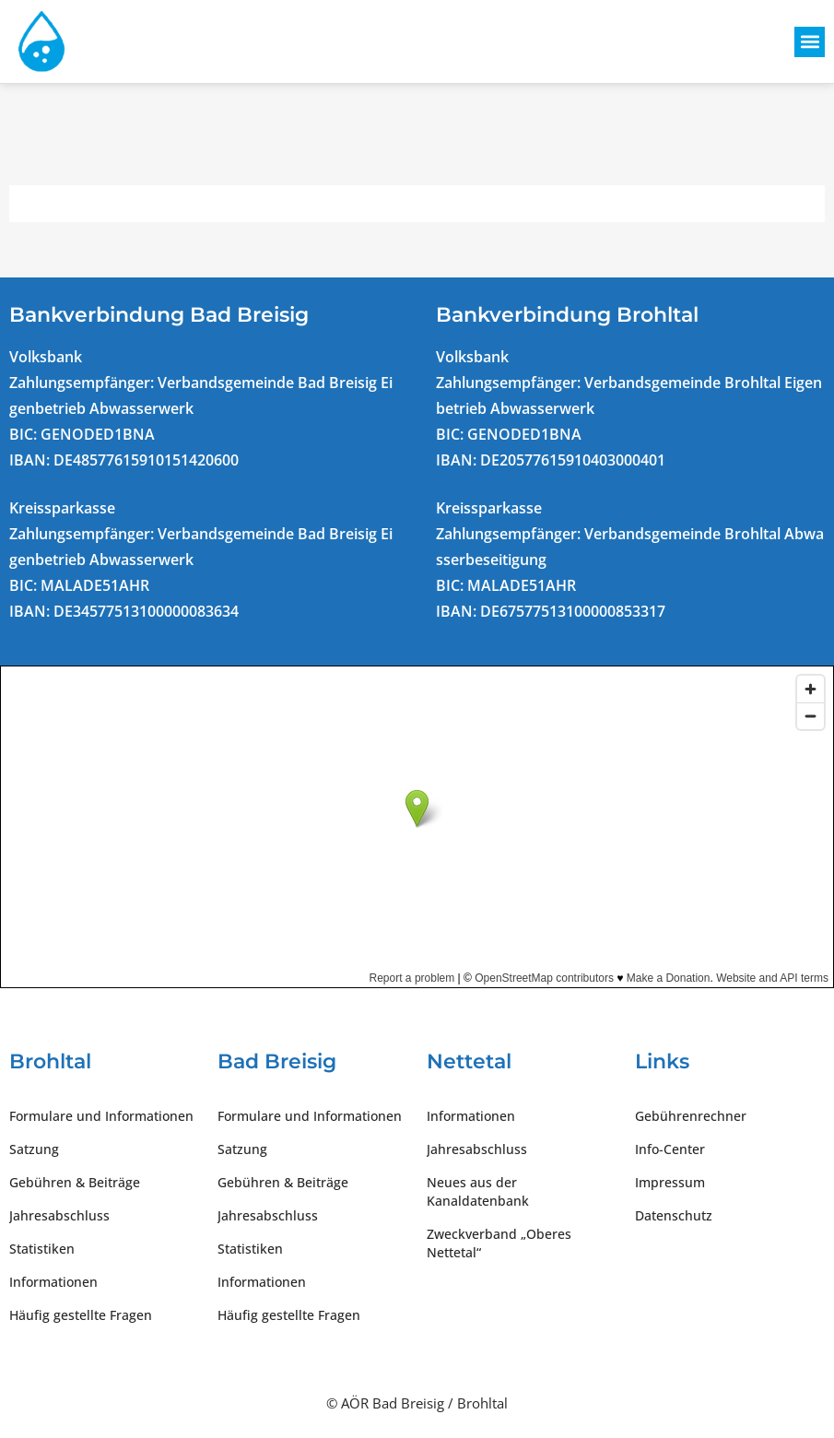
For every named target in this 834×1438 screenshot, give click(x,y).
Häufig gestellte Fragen (80, 1315)
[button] (809, 42)
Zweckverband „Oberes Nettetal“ (499, 1243)
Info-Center (670, 1149)
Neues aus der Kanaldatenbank (478, 1191)
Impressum (670, 1182)
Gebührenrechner (690, 1116)
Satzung (34, 1149)
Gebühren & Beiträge (74, 1182)
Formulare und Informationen (101, 1116)
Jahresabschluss (59, 1215)
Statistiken (42, 1248)
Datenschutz (673, 1215)
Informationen (53, 1282)
